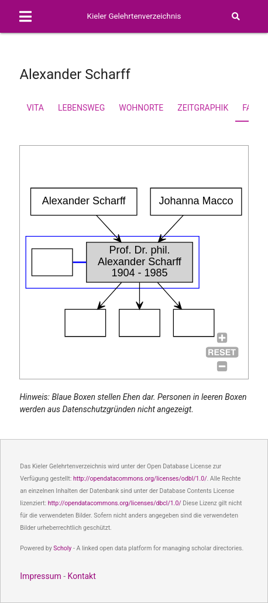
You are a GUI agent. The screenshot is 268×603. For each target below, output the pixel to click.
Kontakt (82, 576)
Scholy (62, 548)
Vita (34, 107)
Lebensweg (81, 107)
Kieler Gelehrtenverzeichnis (134, 16)
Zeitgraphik (202, 107)
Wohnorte (141, 107)
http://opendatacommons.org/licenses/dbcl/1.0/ (114, 503)
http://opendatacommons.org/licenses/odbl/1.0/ (140, 478)
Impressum (40, 576)
